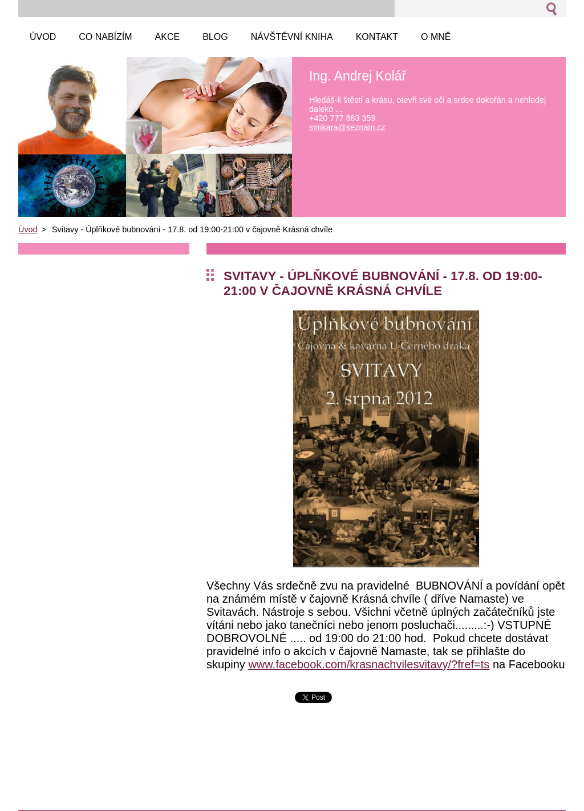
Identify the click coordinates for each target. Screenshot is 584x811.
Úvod (28, 229)
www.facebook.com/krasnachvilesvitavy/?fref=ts (368, 664)
